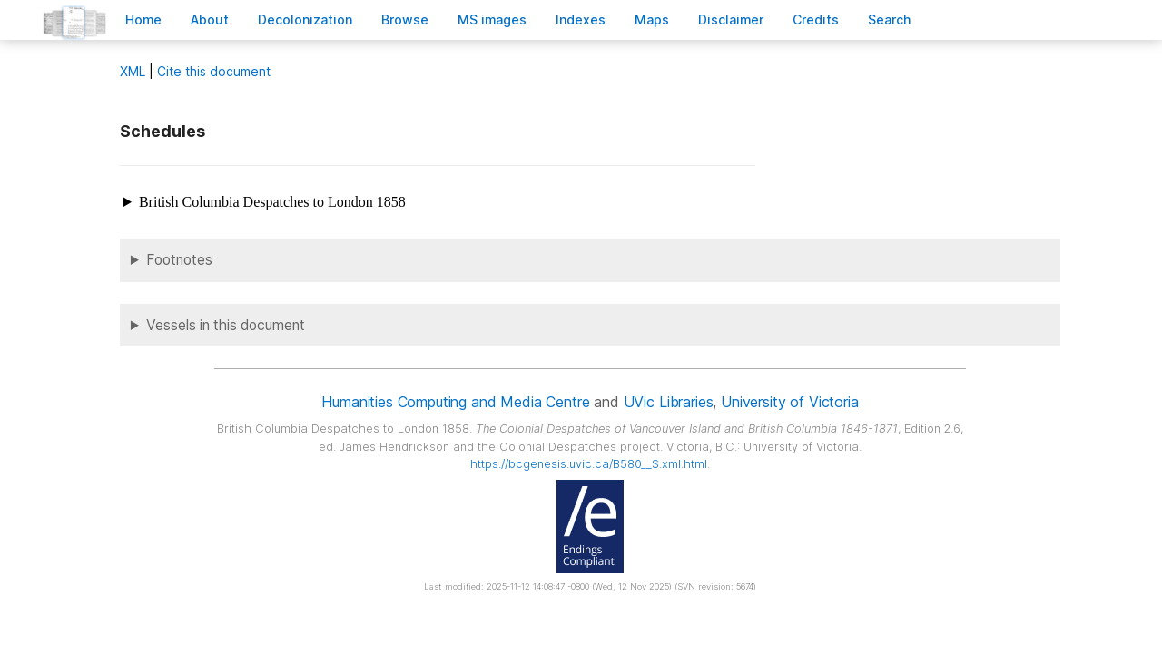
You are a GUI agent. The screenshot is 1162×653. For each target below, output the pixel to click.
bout (210, 19)
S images (492, 19)
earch (889, 19)
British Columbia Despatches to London (272, 202)
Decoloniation (305, 19)
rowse (404, 19)
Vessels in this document (225, 325)
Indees (581, 19)
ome (143, 19)
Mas (652, 19)
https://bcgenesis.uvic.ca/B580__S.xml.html (588, 464)
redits (816, 19)
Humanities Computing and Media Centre (455, 402)
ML (132, 71)
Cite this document (214, 71)
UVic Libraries (669, 402)
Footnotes (179, 259)
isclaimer (730, 19)
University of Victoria (789, 402)
